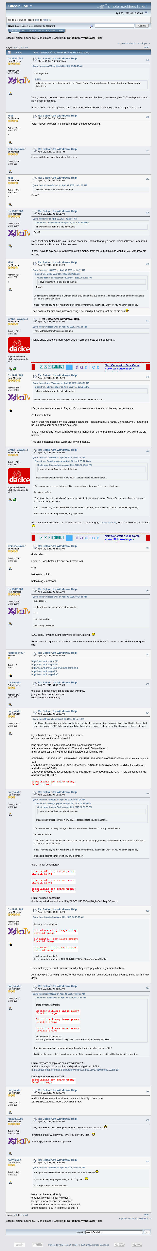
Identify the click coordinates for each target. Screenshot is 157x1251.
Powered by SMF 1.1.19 (60, 1245)
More (60, 31)
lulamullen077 (16, 652)
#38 (147, 1091)
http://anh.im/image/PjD (44, 664)
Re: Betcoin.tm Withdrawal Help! (58, 58)
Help (24, 31)
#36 (147, 911)
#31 (147, 590)
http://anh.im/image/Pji (44, 671)
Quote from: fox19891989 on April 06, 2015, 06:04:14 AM (59, 457)
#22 (147, 117)
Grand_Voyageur (18, 318)
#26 (147, 264)
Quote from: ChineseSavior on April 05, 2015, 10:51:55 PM (60, 185)
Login (41, 31)
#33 (147, 684)
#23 (147, 150)
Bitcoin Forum (14, 37)
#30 (147, 547)
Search (32, 31)
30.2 (45, 26)
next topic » (143, 43)
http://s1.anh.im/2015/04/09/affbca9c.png (54, 667)
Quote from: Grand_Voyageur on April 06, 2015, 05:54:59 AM (61, 383)
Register (50, 31)
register (46, 19)
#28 (147, 377)
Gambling (59, 37)
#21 (147, 60)
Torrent (51, 26)
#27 (147, 320)
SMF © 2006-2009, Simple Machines (91, 1245)
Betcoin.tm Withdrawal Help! (84, 37)
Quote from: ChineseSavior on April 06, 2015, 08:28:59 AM (60, 597)
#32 (147, 654)
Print (146, 47)
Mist (10, 115)
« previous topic (127, 43)
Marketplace (44, 37)
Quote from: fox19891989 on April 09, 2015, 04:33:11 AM (59, 994)
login (37, 19)
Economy (29, 37)
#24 (147, 179)
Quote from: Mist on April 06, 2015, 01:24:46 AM (55, 219)
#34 (147, 713)
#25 (147, 212)
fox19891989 (15, 58)
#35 (147, 794)
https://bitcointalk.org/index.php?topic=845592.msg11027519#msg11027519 (75, 1069)
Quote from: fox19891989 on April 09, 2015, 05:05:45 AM (59, 1168)
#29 (147, 451)
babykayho (14, 682)
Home (15, 31)
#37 (147, 988)
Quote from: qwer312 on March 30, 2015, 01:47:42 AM (58, 66)
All (26, 47)
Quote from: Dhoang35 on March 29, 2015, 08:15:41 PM (58, 719)
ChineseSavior (17, 149)
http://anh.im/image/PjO (44, 661)
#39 (147, 1120)
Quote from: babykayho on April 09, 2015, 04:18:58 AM (58, 917)
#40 (147, 1161)
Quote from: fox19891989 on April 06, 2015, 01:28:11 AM (59, 270)
